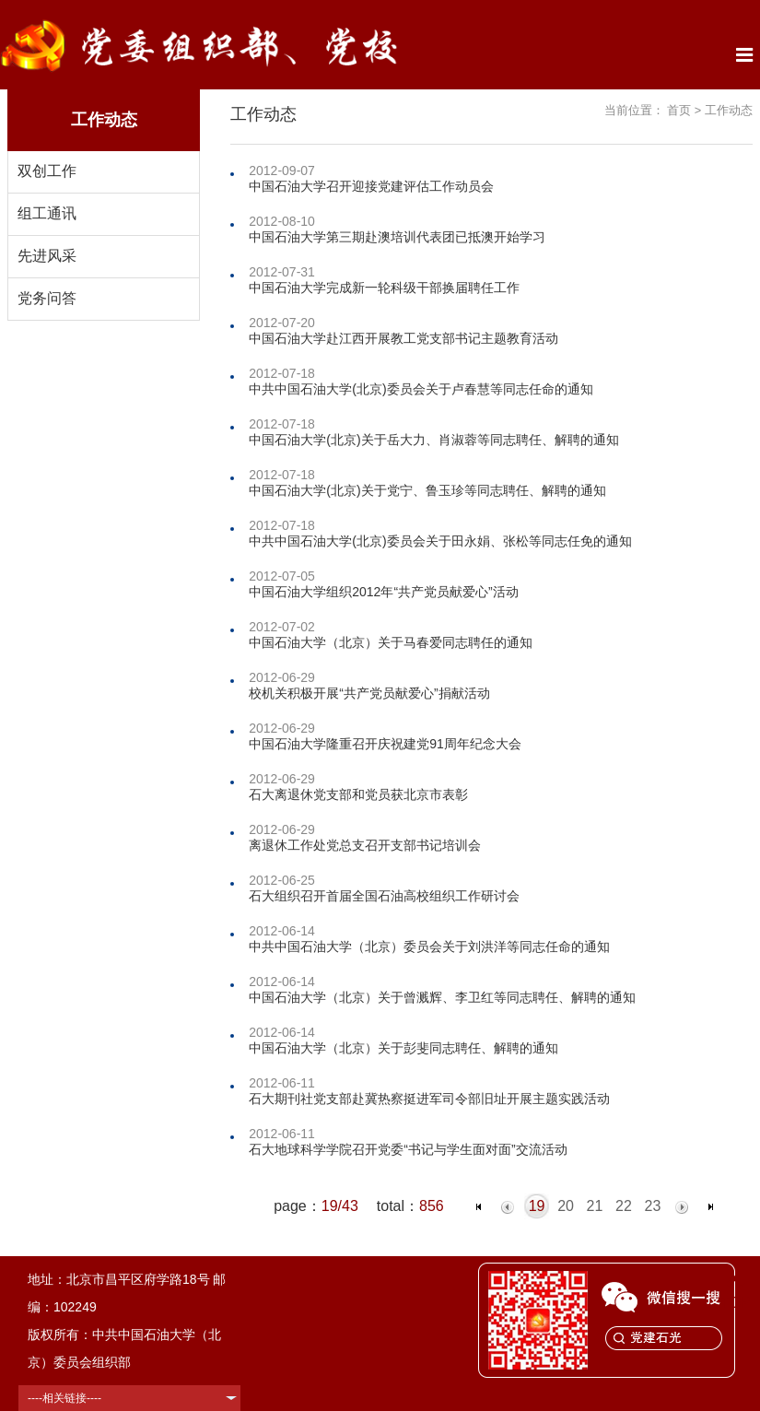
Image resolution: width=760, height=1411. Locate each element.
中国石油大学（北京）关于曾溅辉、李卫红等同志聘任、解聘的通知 (442, 997)
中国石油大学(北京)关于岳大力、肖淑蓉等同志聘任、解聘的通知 (433, 439)
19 (537, 1206)
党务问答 (47, 298)
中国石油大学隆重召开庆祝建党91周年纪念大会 (385, 743)
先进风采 (47, 256)
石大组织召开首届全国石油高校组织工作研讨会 (384, 895)
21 (595, 1206)
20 (565, 1206)
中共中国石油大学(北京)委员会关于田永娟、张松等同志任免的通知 (440, 541)
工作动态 (729, 110)
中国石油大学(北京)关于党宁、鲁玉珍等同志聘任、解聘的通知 (427, 490)
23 (653, 1206)
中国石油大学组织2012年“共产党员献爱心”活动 (383, 591)
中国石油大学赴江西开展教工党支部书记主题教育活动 (403, 338)
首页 (679, 110)
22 (623, 1206)
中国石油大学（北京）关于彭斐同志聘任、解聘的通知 (403, 1048)
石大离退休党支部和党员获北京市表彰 (358, 794)
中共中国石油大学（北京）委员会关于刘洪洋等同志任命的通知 (429, 946)
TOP (735, 1292)
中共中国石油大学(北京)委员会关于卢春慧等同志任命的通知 (420, 389)
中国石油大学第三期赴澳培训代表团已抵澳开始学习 (397, 236)
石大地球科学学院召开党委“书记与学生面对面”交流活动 (408, 1149)
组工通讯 (47, 213)
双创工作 (47, 171)
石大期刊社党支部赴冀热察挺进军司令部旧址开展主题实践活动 (429, 1098)
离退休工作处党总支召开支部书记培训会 (365, 845)
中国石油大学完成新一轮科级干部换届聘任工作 (384, 287)
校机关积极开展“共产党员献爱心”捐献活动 (369, 693)
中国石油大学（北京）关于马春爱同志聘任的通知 (390, 642)
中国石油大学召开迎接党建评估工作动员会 (371, 186)
